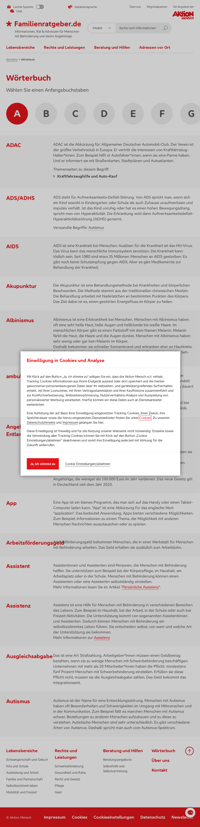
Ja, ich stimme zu (42, 464)
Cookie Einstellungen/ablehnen (87, 464)
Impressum (70, 422)
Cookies (145, 418)
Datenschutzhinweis (41, 422)
